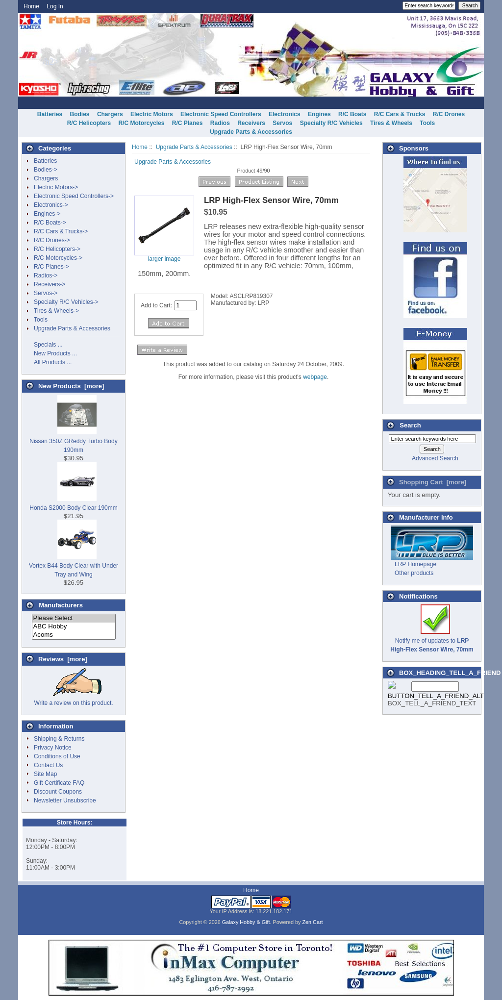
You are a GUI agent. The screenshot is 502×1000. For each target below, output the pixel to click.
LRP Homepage (415, 564)
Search (410, 425)
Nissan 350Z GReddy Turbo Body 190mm (73, 441)
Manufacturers (61, 605)
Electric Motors (151, 114)
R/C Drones (449, 114)
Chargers (110, 114)
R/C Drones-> (52, 240)
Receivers (251, 123)
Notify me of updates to (431, 640)
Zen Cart (312, 922)
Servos (282, 123)
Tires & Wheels (391, 123)
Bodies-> (45, 169)
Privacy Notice (53, 747)
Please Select (73, 618)
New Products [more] (71, 386)
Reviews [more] (62, 659)
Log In (55, 6)
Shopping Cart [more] (432, 482)
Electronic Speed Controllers (220, 114)
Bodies (80, 114)
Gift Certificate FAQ (59, 782)
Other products (414, 573)
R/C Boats (352, 114)
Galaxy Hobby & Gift (246, 922)
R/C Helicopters (89, 123)
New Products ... (55, 353)
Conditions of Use (57, 756)
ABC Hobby (73, 627)
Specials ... (48, 344)
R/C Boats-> (50, 222)
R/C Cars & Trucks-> (61, 231)
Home (31, 6)
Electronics (285, 114)
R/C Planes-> (51, 266)
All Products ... (53, 362)
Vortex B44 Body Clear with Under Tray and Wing (73, 565)
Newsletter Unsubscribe (65, 800)
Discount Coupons (58, 791)
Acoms (73, 635)
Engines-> (47, 213)
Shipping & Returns (59, 738)
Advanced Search (435, 458)
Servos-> (45, 293)
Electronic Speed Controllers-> (74, 196)
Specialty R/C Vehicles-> (66, 302)
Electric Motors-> (56, 187)
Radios (220, 123)
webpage (315, 377)
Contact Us (48, 765)
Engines (319, 114)
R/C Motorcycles (141, 123)
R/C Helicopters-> (57, 249)
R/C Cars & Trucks (400, 114)
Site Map (45, 774)
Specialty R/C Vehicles (331, 123)
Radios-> (45, 275)
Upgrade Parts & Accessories (194, 147)
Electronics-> (51, 204)
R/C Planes (187, 123)
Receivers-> (49, 284)
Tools (427, 123)
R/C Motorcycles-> (58, 257)
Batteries (49, 114)
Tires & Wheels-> (56, 310)
